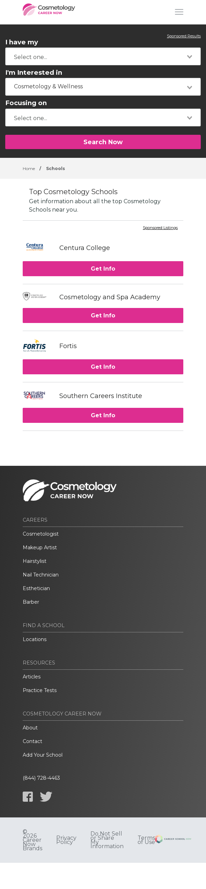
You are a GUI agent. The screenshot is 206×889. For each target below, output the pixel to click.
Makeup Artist (40, 547)
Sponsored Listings (160, 228)
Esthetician (36, 588)
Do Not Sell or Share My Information (107, 840)
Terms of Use (146, 840)
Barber (31, 602)
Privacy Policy (66, 840)
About (30, 728)
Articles (32, 677)
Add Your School (42, 755)
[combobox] (103, 56)
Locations (34, 639)
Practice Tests (40, 690)
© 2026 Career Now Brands (32, 840)
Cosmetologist (41, 534)
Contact (32, 741)
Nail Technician (41, 575)
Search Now (103, 142)
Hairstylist (34, 561)
